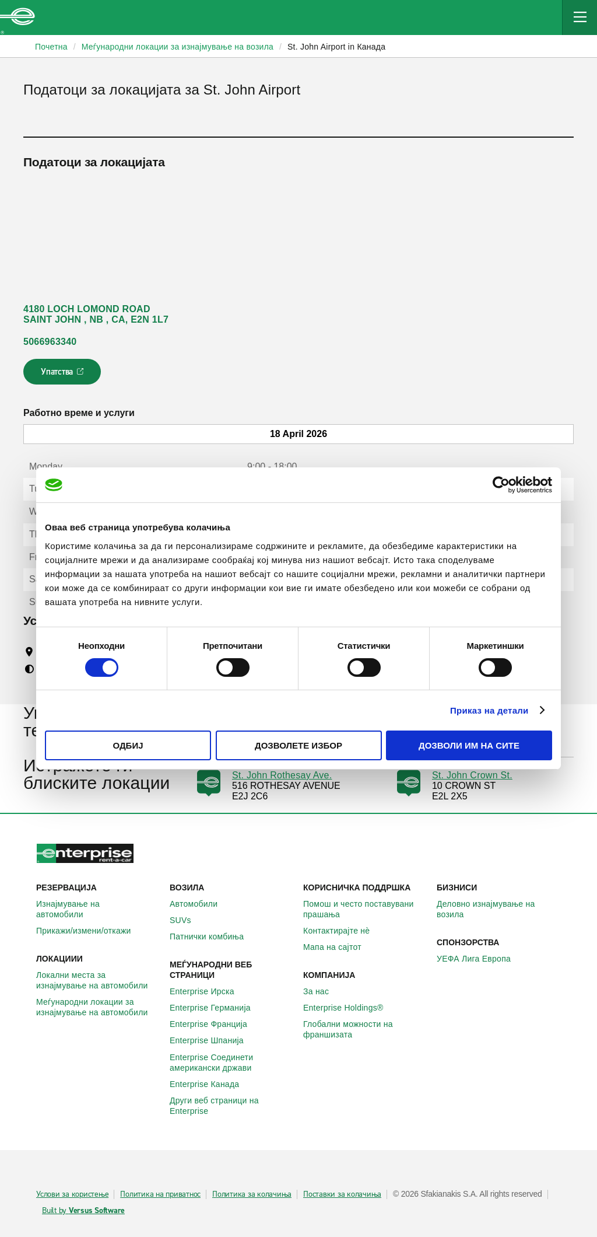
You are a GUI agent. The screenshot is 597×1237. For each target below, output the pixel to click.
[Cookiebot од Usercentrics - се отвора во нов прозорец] (501, 485)
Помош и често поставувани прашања (365, 909)
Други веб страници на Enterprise (232, 1106)
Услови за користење (72, 1194)
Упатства (63, 375)
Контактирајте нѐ (342, 930)
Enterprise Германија (217, 1007)
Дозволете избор (298, 745)
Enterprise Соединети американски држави (232, 1062)
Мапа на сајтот (338, 947)
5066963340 (49, 342)
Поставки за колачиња (342, 1194)
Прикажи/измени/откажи (90, 930)
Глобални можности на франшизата (365, 1029)
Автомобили (200, 903)
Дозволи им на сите (469, 745)
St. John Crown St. (472, 775)
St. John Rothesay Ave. (282, 775)
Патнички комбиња (213, 936)
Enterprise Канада (211, 1084)
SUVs (187, 920)
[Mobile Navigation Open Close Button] (579, 17)
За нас (322, 991)
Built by (83, 1210)
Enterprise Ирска (208, 991)
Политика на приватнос (160, 1194)
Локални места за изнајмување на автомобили (98, 980)
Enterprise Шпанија (213, 1040)
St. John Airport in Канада (336, 46)
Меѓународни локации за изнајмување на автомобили (98, 1007)
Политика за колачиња (252, 1194)
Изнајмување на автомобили (98, 909)
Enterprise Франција (215, 1024)
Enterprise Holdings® (349, 1007)
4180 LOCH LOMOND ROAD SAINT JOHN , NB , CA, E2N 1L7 (95, 314)
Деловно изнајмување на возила (499, 909)
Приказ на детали (489, 710)
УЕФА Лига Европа (480, 958)
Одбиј (128, 745)
